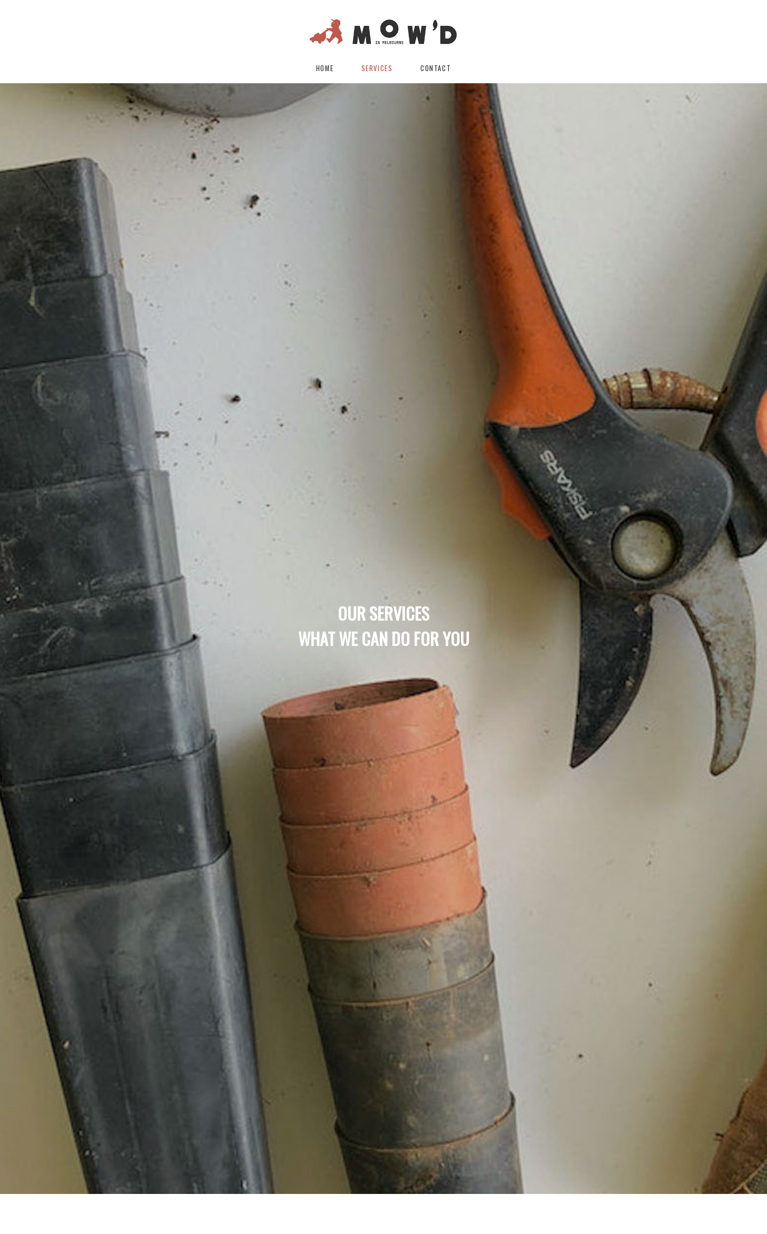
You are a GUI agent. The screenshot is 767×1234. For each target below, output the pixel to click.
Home (324, 68)
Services (377, 68)
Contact (435, 68)
